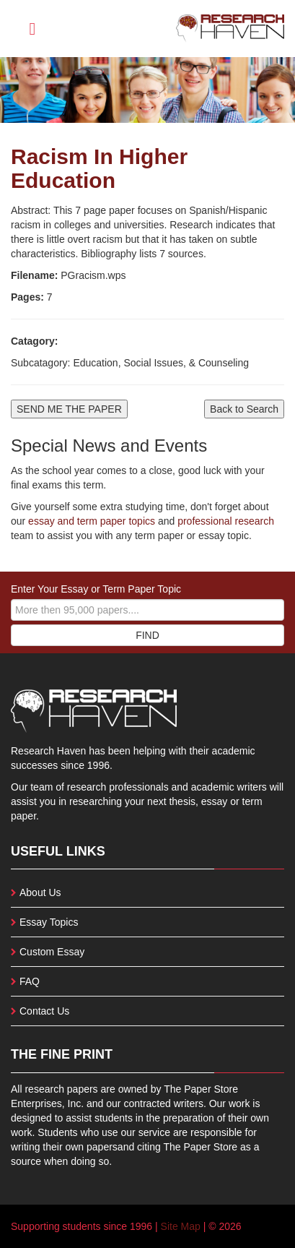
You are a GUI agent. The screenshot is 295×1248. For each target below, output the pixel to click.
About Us (40, 892)
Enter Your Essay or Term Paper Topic (96, 589)
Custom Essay (51, 951)
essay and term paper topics (90, 521)
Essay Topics (48, 922)
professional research (225, 521)
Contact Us (44, 1011)
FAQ (29, 981)
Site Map (181, 1226)
